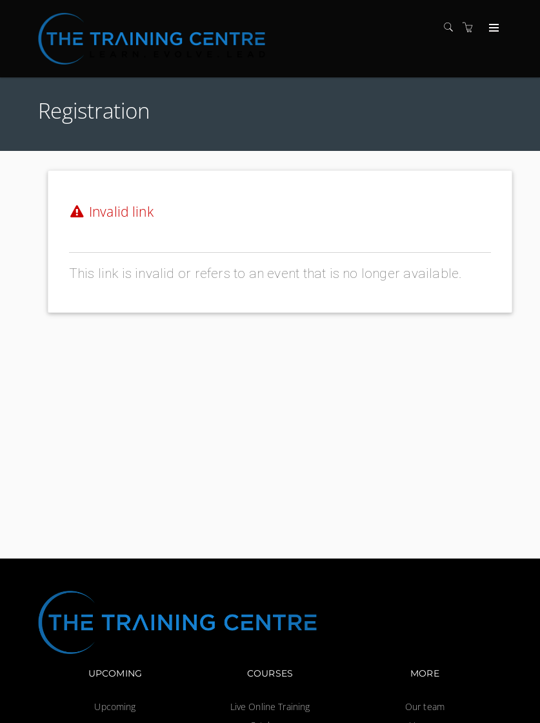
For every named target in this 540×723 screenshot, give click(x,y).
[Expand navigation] (493, 28)
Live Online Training (270, 706)
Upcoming (114, 706)
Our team (425, 706)
